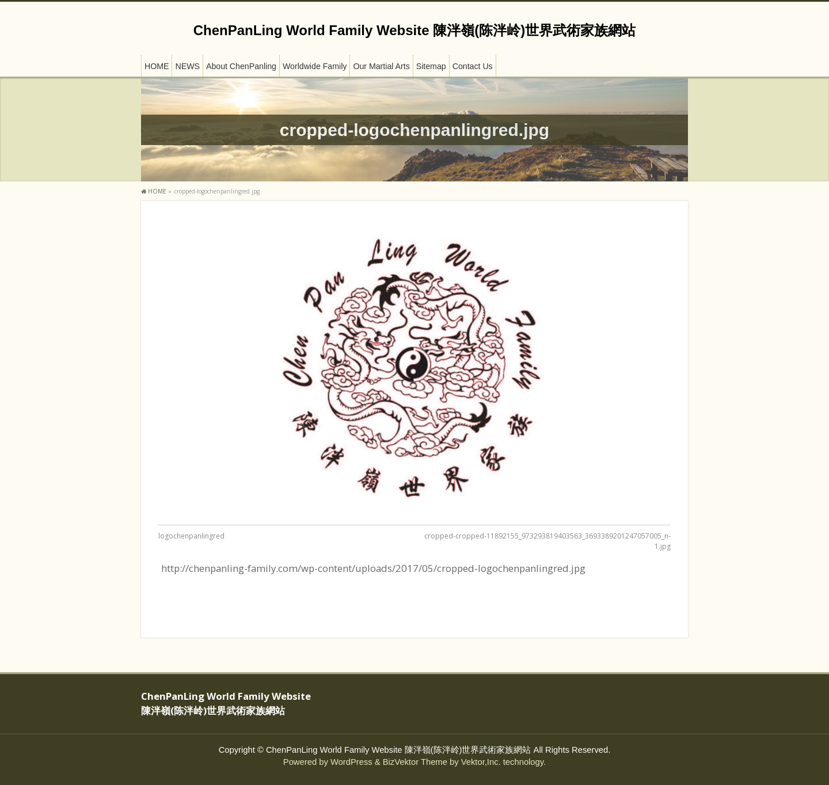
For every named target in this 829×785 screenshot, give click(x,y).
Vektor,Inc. (481, 762)
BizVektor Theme (415, 762)
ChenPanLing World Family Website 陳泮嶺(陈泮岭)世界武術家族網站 (414, 30)
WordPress (351, 762)
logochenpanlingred (191, 536)
